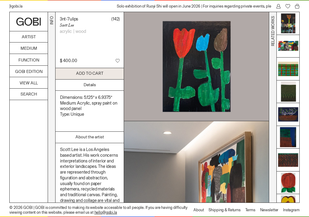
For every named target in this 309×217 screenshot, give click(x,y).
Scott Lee (67, 25)
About (198, 210)
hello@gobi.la (105, 212)
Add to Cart (89, 73)
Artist (29, 36)
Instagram (291, 210)
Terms (250, 210)
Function (28, 60)
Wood (80, 31)
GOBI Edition (29, 71)
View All (29, 83)
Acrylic (66, 31)
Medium (29, 48)
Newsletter (269, 210)
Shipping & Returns (225, 210)
